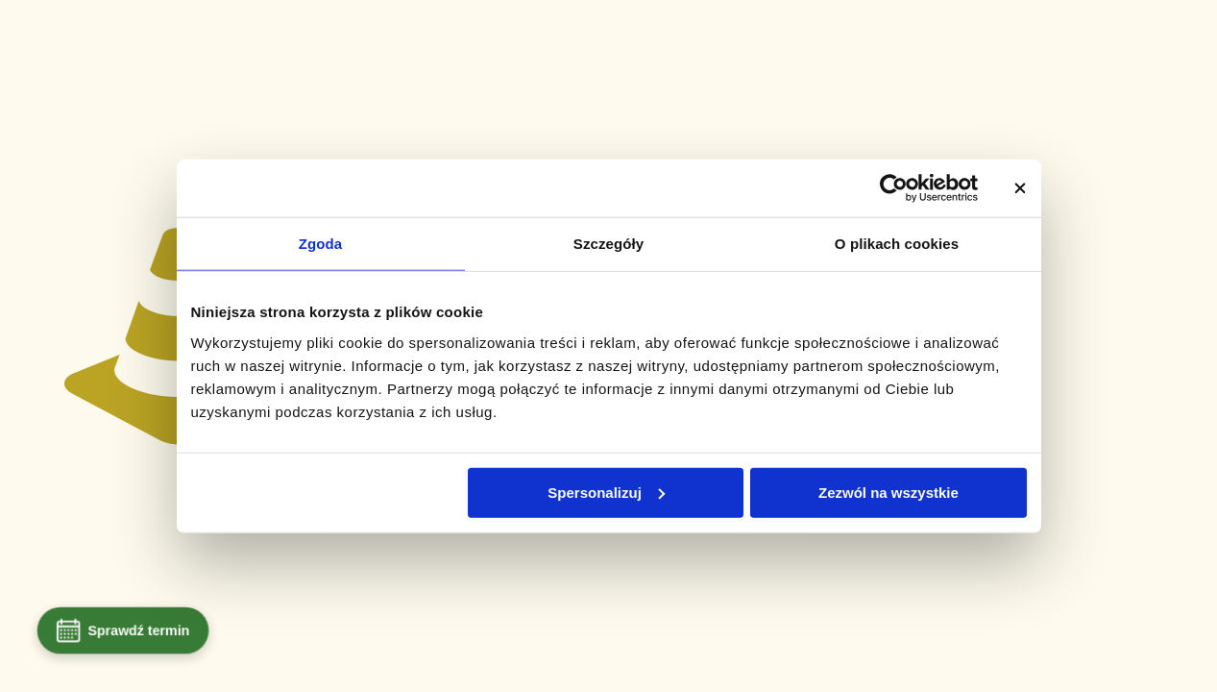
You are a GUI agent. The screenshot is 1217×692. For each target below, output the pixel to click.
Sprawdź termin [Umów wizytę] (123, 630)
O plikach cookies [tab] (897, 243)
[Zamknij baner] (1020, 188)
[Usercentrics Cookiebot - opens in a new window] (894, 188)
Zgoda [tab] (321, 243)
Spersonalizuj (606, 491)
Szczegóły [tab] (608, 243)
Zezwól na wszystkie (888, 491)
